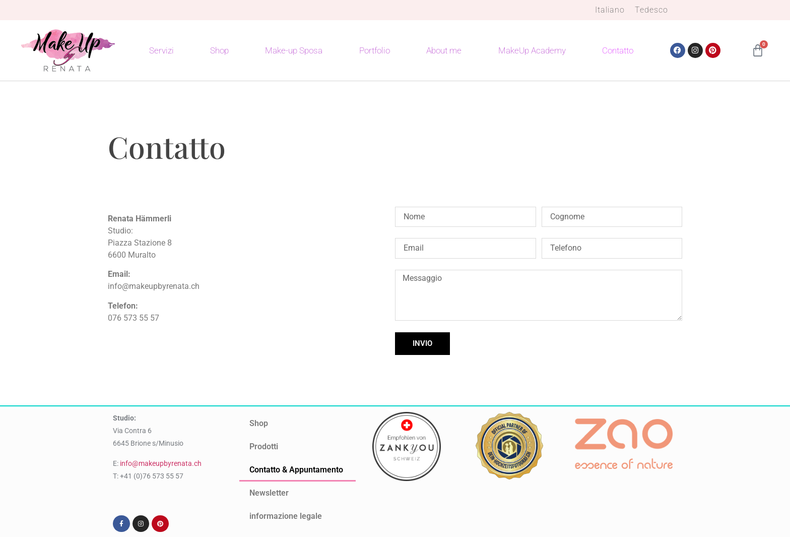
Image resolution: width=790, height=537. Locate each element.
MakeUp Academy (532, 50)
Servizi (161, 50)
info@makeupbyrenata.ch (161, 463)
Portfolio (374, 50)
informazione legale (285, 516)
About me (444, 50)
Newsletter (269, 493)
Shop (219, 50)
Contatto (617, 50)
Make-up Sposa (293, 50)
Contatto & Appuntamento (296, 469)
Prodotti (263, 446)
